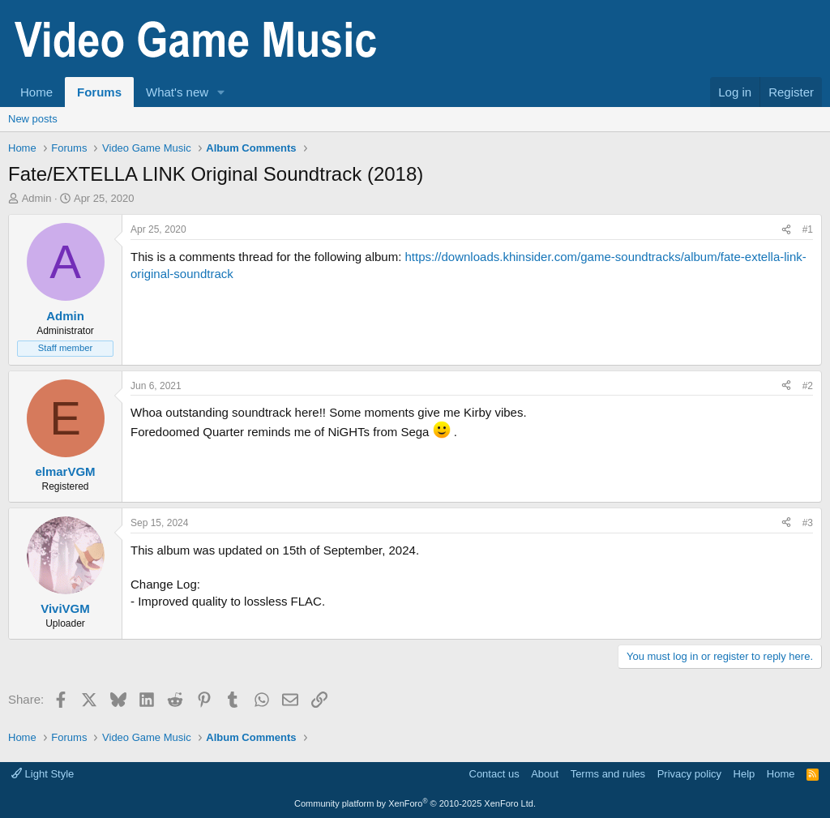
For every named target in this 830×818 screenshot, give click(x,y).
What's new (177, 92)
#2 (807, 386)
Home (36, 92)
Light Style (42, 774)
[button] (221, 92)
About (544, 774)
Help (744, 774)
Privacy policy (689, 774)
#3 (807, 523)
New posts (33, 119)
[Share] (786, 230)
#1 (807, 229)
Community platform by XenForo (415, 803)
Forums (99, 92)
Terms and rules (608, 774)
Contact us (494, 774)
